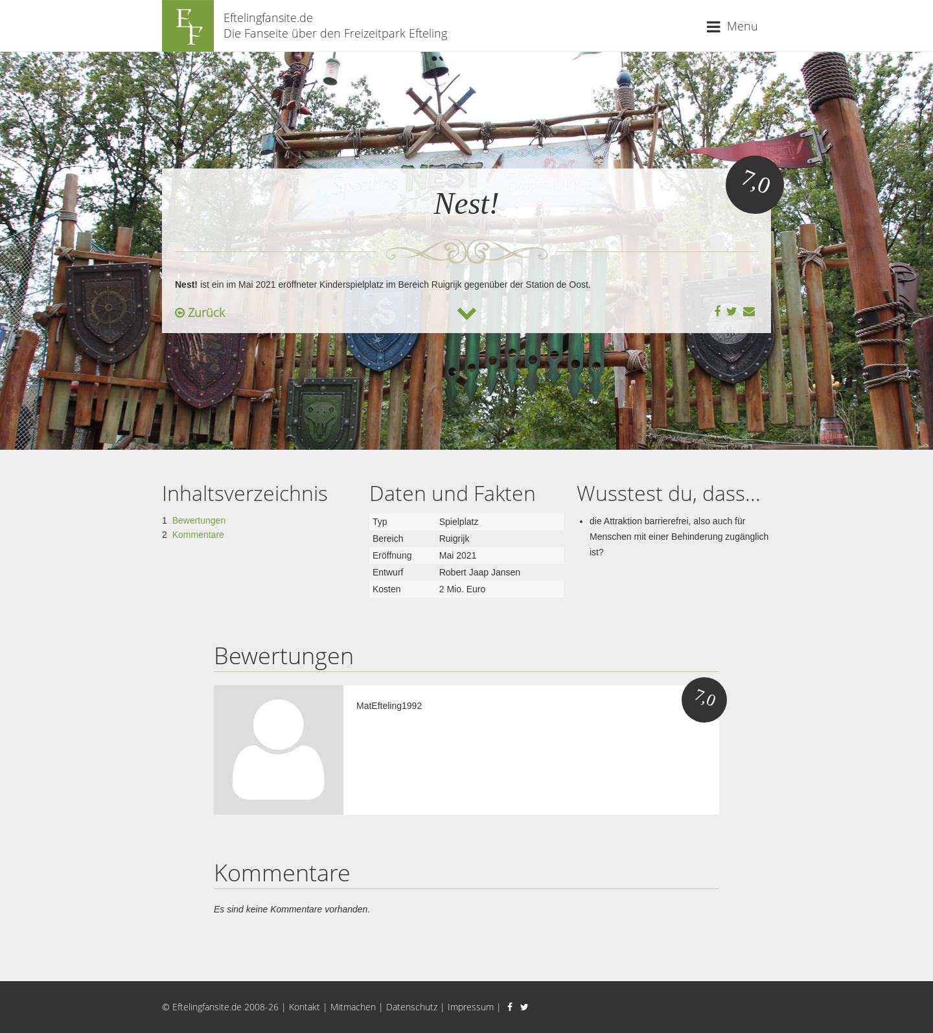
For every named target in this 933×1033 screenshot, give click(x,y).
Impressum (471, 1007)
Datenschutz (411, 1007)
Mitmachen (353, 1007)
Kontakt (304, 1007)
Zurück (200, 312)
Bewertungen (199, 520)
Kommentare (198, 534)
